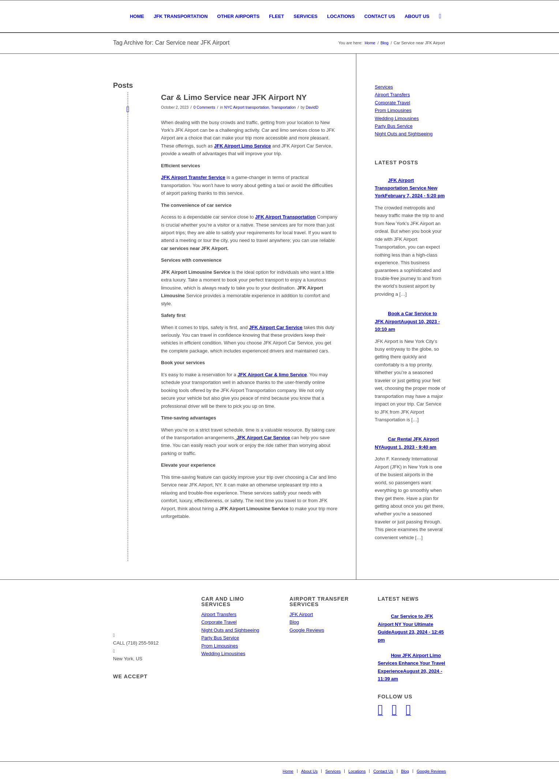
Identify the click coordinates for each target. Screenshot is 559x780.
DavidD (312, 107)
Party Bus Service (393, 126)
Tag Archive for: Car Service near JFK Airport (171, 43)
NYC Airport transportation (246, 107)
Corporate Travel (392, 102)
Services (384, 87)
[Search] (440, 16)
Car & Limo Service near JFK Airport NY (234, 97)
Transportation (283, 107)
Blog (294, 622)
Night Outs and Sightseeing (403, 134)
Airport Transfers (392, 94)
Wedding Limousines (397, 118)
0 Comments (204, 107)
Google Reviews (306, 630)
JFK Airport (301, 614)
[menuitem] (137, 16)
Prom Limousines (393, 110)
